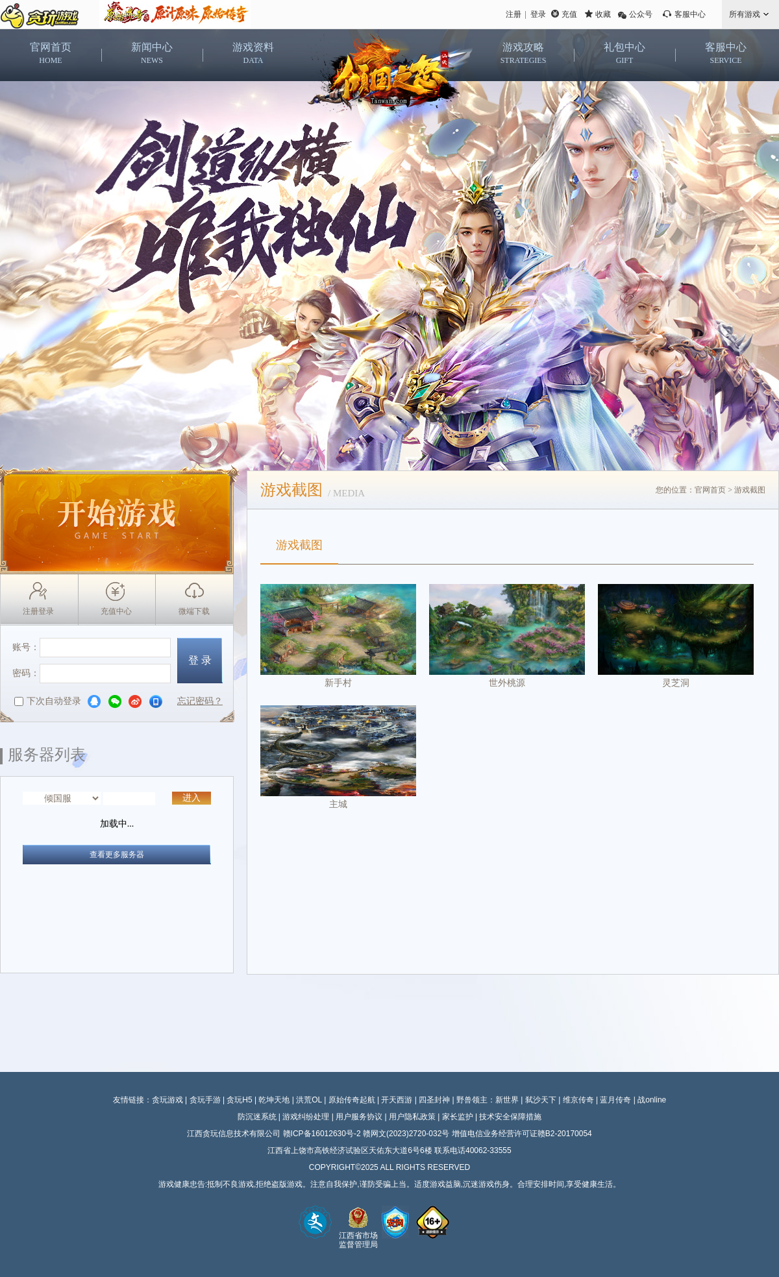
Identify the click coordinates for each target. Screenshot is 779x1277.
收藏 (603, 14)
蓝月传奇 (615, 1099)
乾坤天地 (274, 1099)
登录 (538, 14)
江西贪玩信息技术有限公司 (233, 1133)
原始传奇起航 (351, 1099)
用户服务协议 (359, 1116)
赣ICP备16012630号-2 (322, 1133)
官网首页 (710, 489)
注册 (513, 14)
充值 (569, 14)
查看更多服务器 (117, 854)
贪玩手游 (205, 1099)
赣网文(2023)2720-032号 (406, 1133)
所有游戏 (744, 14)
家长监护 (457, 1116)
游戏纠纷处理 (305, 1116)
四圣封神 (434, 1099)
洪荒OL (309, 1099)
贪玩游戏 (167, 1099)
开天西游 (396, 1099)
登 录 (200, 660)
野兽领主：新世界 (487, 1099)
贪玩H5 (239, 1099)
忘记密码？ (200, 701)
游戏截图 (299, 545)
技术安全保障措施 (510, 1116)
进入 (191, 798)
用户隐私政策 (412, 1116)
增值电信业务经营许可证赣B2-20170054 (522, 1133)
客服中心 (690, 14)
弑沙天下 (540, 1099)
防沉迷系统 (257, 1116)
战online (651, 1099)
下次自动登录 (47, 701)
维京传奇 (578, 1099)
